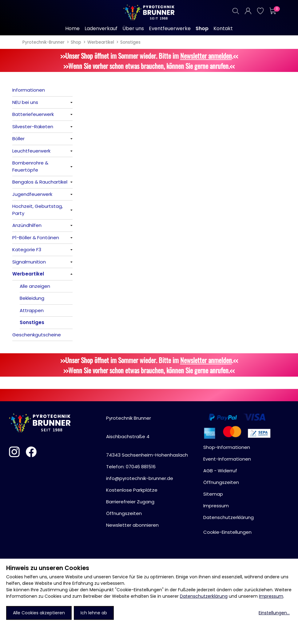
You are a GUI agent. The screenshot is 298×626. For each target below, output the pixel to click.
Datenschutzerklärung (204, 596)
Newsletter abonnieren (132, 525)
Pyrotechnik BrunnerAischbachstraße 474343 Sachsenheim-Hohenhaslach (147, 436)
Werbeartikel (100, 42)
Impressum (271, 596)
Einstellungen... (274, 613)
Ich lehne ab (94, 613)
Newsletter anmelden (206, 55)
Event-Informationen (227, 459)
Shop (76, 42)
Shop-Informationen (226, 447)
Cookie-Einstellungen (227, 532)
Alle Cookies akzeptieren (39, 613)
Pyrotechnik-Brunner (43, 42)
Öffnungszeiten (124, 513)
